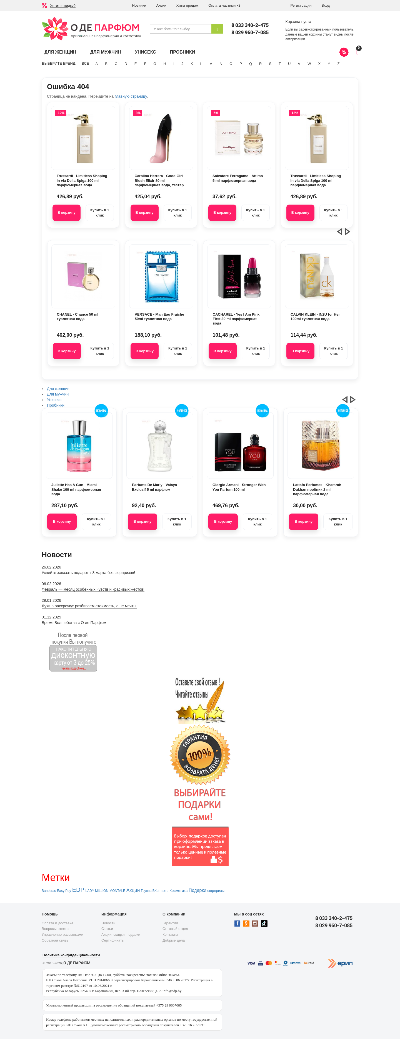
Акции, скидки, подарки (120, 934)
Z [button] (339, 64)
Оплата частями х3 (224, 5)
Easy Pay (64, 891)
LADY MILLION (97, 891)
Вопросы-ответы (55, 929)
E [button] (135, 64)
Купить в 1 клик (99, 212)
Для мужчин (105, 52)
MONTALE (117, 891)
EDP (78, 890)
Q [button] (250, 64)
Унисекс (145, 52)
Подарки (197, 890)
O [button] (230, 64)
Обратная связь (55, 940)
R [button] (260, 64)
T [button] (280, 64)
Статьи (107, 929)
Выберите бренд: (59, 63)
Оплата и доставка (57, 923)
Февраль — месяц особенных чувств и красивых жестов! (93, 589)
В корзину (67, 212)
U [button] (289, 64)
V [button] (299, 64)
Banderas (49, 891)
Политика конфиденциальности (71, 955)
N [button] (221, 64)
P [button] (240, 64)
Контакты (170, 934)
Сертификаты (112, 940)
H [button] (164, 64)
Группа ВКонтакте (154, 891)
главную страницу (131, 96)
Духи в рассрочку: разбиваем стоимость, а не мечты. (89, 606)
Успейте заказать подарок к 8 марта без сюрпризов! (88, 572)
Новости (108, 923)
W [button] (309, 64)
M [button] (210, 64)
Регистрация (301, 5)
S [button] (270, 64)
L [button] (201, 64)
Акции (161, 5)
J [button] (183, 64)
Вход (326, 5)
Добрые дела (173, 940)
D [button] (125, 64)
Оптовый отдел (175, 929)
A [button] (97, 64)
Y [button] (329, 64)
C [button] (116, 64)
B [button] (106, 64)
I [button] (173, 64)
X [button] (319, 64)
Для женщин (60, 52)
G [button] (154, 64)
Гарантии (170, 923)
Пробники (182, 52)
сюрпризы (215, 891)
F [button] (145, 64)
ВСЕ (85, 63)
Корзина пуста (298, 21)
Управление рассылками (62, 934)
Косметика (178, 891)
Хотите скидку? (63, 6)
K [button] (192, 64)
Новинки (139, 5)
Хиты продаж (187, 5)
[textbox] (180, 29)
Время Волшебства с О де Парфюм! (75, 622)
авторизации (295, 39)
